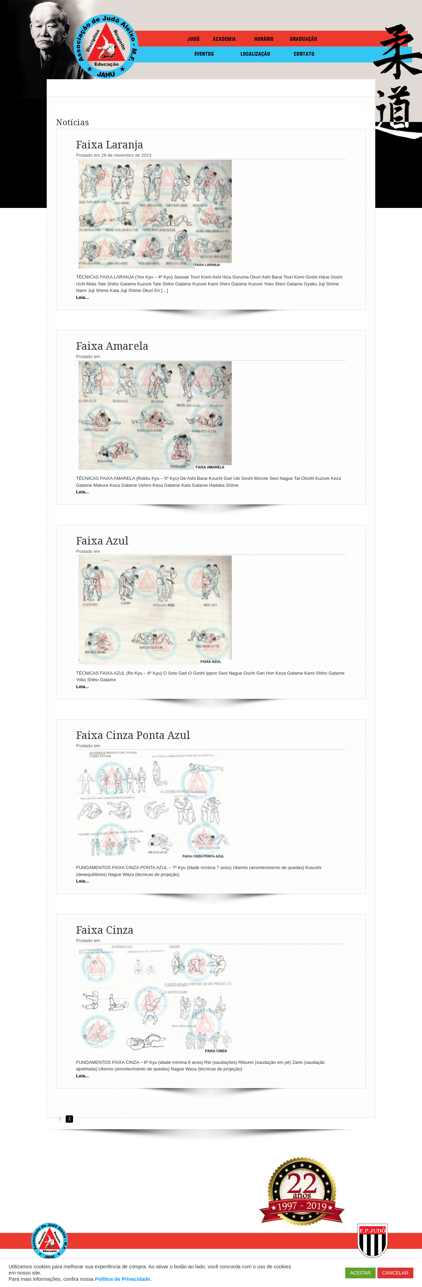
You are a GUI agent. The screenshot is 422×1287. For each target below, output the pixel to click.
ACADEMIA (224, 39)
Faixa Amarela (112, 346)
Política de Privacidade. (123, 1279)
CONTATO (304, 54)
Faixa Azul (102, 541)
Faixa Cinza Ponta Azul (133, 735)
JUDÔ (193, 39)
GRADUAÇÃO (303, 39)
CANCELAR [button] (395, 1273)
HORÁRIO (264, 39)
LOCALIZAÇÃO (255, 54)
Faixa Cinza (105, 930)
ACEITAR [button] (360, 1273)
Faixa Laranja (109, 145)
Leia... (82, 297)
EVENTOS (204, 54)
